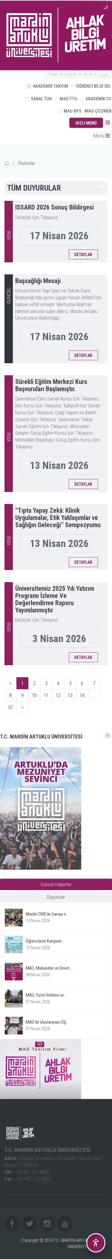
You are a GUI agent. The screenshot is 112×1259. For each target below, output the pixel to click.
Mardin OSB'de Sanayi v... (47, 914)
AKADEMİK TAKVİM (47, 86)
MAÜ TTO (65, 98)
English (71, 74)
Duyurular (56, 897)
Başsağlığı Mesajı (38, 281)
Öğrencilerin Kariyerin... (45, 941)
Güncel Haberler (56, 884)
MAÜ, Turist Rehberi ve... (46, 995)
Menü (101, 136)
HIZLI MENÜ (86, 123)
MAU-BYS (69, 111)
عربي (103, 74)
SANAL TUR (38, 98)
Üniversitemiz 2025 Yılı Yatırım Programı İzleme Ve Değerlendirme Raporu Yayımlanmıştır (54, 599)
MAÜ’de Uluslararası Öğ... (47, 1022)
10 (34, 695)
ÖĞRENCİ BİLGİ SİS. (90, 86)
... (94, 695)
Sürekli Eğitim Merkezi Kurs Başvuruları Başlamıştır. (51, 385)
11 (46, 695)
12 (58, 695)
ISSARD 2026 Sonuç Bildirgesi (54, 207)
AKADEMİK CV (95, 98)
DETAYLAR (83, 254)
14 (82, 695)
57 (10, 707)
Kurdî (88, 74)
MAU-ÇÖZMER (98, 111)
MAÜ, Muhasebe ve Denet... (49, 968)
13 (70, 695)
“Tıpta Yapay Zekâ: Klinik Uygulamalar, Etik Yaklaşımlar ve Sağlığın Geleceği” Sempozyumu (58, 518)
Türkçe (53, 74)
